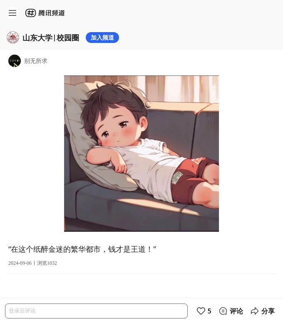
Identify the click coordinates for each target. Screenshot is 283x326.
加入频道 (102, 37)
